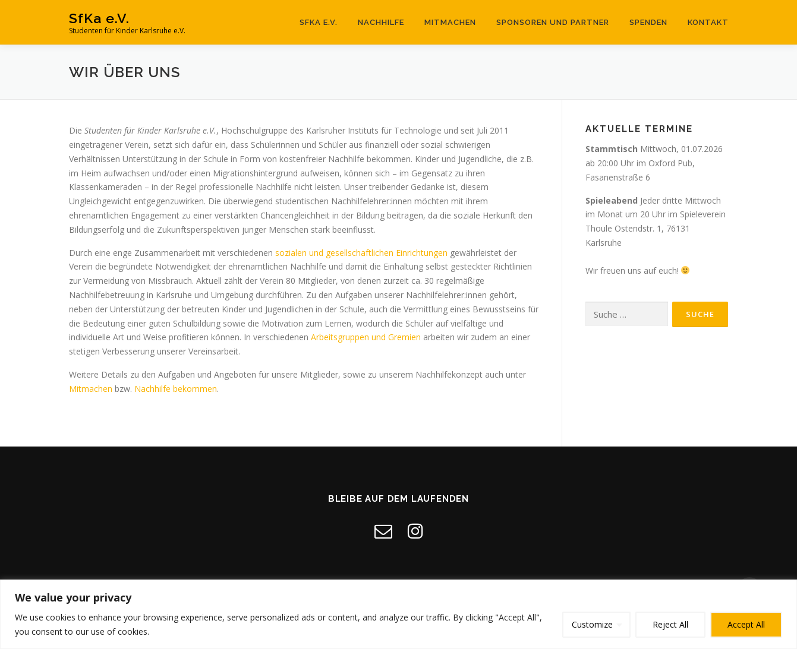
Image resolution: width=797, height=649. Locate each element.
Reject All (670, 624)
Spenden (648, 22)
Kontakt (708, 22)
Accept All (746, 624)
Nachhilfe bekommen (175, 388)
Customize (592, 624)
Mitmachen (450, 22)
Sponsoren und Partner (552, 22)
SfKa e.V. (99, 18)
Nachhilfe (381, 22)
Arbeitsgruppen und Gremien (366, 337)
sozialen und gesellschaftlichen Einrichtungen (361, 252)
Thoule (598, 228)
